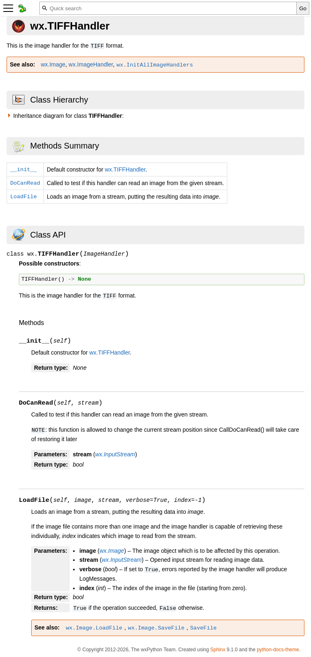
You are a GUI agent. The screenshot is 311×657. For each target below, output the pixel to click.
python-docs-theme (278, 649)
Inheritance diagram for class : (68, 115)
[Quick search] (168, 8)
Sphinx (217, 649)
